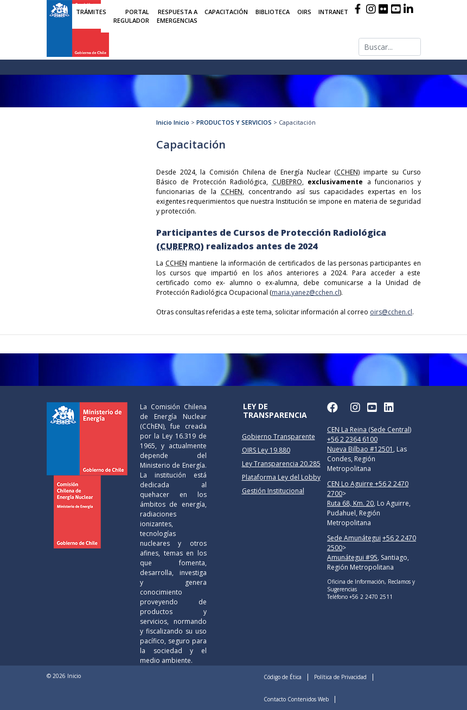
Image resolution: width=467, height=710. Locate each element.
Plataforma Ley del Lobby (281, 477)
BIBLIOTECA (272, 12)
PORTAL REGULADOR (131, 16)
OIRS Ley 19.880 (266, 450)
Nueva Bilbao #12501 (360, 449)
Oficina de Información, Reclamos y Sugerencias (371, 585)
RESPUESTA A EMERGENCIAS (177, 16)
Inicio (164, 122)
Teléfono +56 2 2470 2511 (360, 597)
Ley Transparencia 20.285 (281, 463)
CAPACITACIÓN (226, 12)
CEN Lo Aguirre (351, 483)
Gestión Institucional (273, 490)
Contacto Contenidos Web (296, 699)
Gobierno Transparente (278, 436)
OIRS (304, 12)
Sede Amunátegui (354, 538)
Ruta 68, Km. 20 (350, 503)
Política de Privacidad (340, 677)
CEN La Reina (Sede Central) (369, 429)
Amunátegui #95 (352, 557)
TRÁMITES (91, 12)
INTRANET (333, 12)
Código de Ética (283, 677)
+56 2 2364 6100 (352, 439)
